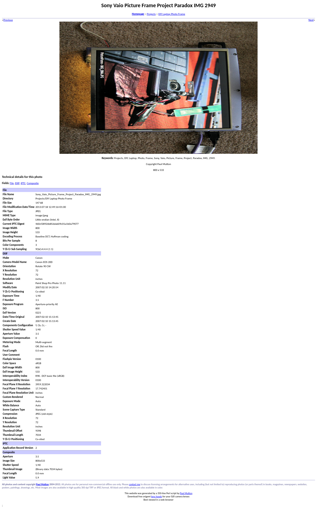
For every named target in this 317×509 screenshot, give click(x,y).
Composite (33, 183)
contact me (134, 484)
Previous (8, 20)
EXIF (17, 183)
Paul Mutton (42, 484)
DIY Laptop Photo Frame (171, 14)
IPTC (23, 183)
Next (311, 20)
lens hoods (156, 496)
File (12, 183)
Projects (151, 14)
